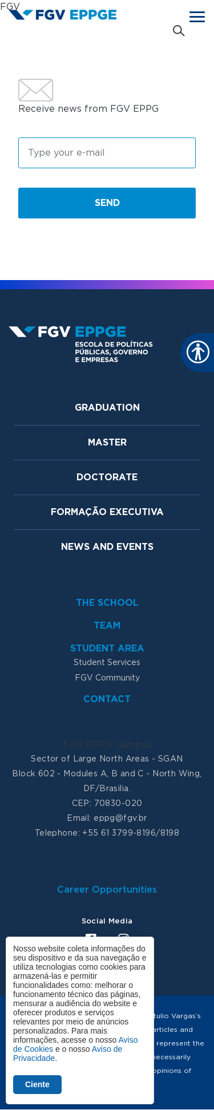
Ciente (37, 1084)
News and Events (107, 547)
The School (107, 602)
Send (107, 203)
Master (107, 442)
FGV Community (107, 678)
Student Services (107, 663)
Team (107, 625)
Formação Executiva (107, 512)
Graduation (107, 407)
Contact (107, 699)
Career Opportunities (107, 889)
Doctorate (107, 477)
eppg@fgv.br (120, 819)
